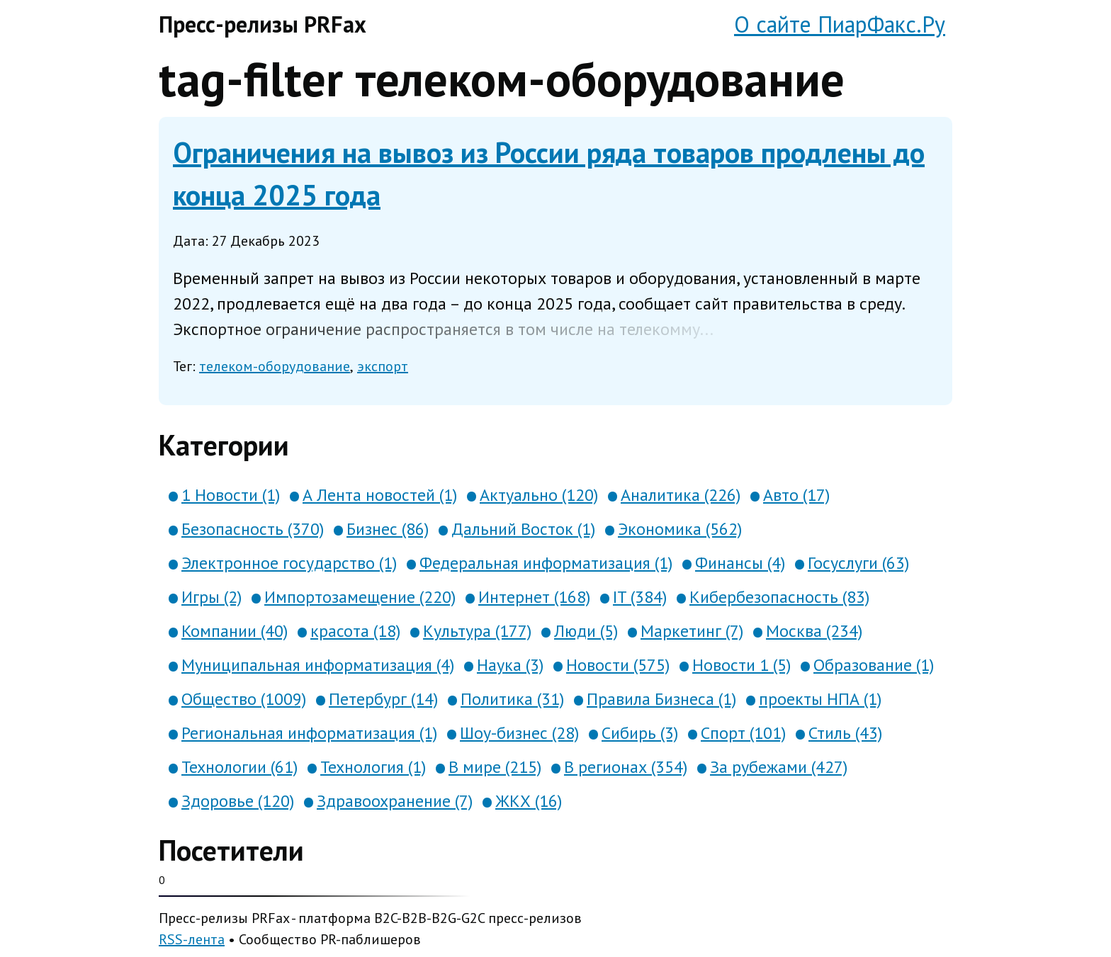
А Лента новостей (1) (380, 495)
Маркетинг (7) (692, 631)
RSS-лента (192, 939)
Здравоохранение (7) (395, 801)
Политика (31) (512, 699)
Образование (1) (873, 665)
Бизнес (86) (387, 529)
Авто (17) (796, 495)
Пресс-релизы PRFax (262, 24)
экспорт (382, 366)
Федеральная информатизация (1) (545, 563)
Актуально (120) (539, 495)
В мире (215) (495, 767)
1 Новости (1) (230, 495)
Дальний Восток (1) (523, 529)
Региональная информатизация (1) (309, 733)
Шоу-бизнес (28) (519, 733)
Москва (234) (814, 631)
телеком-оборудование (274, 366)
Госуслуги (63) (858, 563)
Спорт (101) (743, 733)
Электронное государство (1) (289, 563)
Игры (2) (211, 597)
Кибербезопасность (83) (779, 597)
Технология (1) (373, 767)
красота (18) (355, 631)
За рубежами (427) (778, 767)
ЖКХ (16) (528, 801)
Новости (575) (618, 665)
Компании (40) (234, 631)
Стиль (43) (845, 733)
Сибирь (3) (640, 733)
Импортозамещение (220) (360, 597)
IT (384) (640, 597)
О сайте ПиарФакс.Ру (839, 24)
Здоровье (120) (237, 801)
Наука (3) (510, 665)
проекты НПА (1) (820, 699)
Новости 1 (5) (741, 665)
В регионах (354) (625, 767)
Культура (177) (477, 631)
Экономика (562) (680, 529)
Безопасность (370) (252, 529)
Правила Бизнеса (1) (661, 699)
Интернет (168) (534, 597)
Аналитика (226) (680, 495)
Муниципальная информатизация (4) (317, 665)
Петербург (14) (383, 699)
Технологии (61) (239, 767)
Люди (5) (586, 631)
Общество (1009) (243, 699)
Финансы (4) (740, 563)
